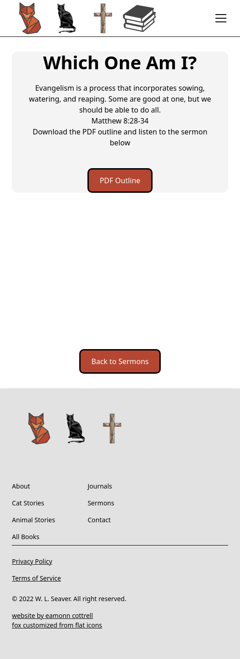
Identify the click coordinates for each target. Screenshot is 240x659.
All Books (25, 536)
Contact (99, 519)
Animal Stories (33, 519)
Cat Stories (28, 503)
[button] (219, 18)
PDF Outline (120, 180)
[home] (85, 18)
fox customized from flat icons (57, 625)
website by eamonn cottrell (52, 615)
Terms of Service (36, 578)
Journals (99, 486)
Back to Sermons (120, 361)
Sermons (100, 503)
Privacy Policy (32, 561)
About (21, 486)
